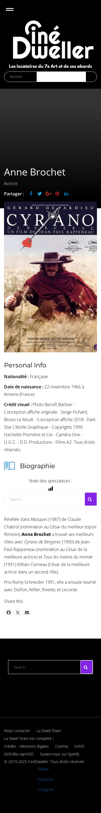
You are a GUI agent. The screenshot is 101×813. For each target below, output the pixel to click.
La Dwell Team (49, 730)
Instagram (45, 789)
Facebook (45, 779)
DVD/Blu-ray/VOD (19, 754)
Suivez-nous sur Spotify (59, 754)
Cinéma (61, 746)
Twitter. (43, 769)
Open (14, 13)
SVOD (79, 746)
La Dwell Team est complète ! (29, 738)
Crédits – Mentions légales (26, 746)
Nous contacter (17, 730)
